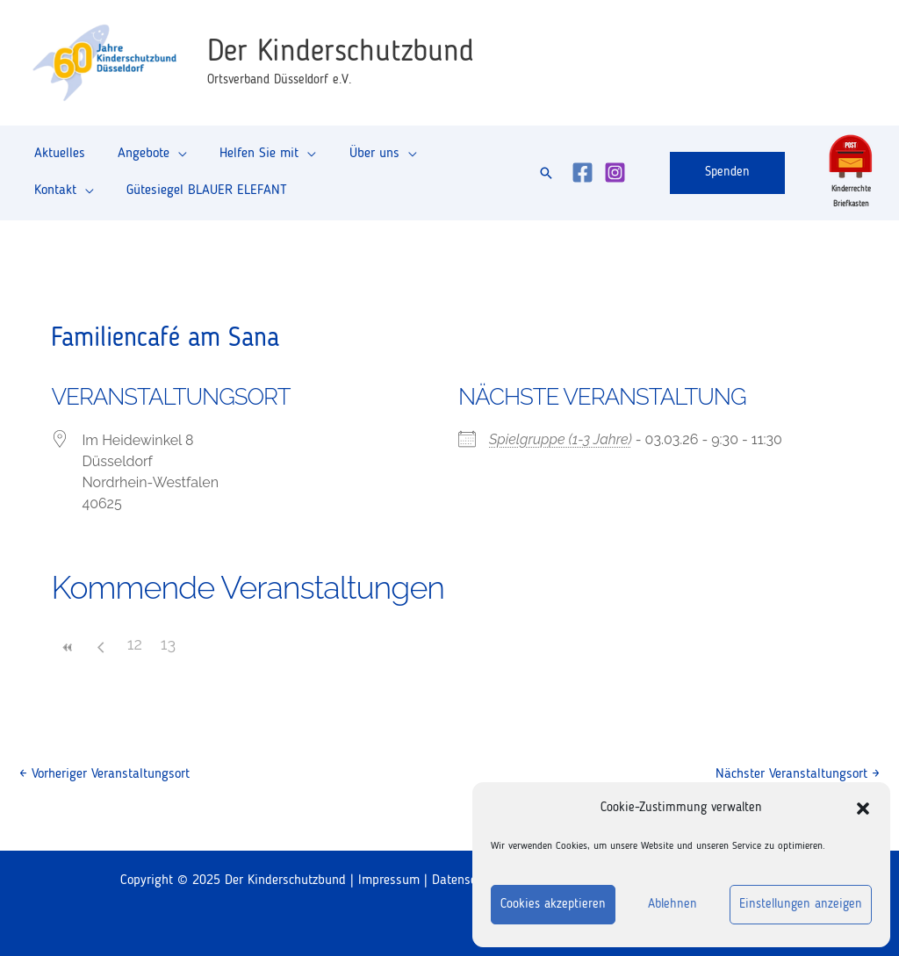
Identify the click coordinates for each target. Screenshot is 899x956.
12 (134, 644)
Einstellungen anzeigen (800, 904)
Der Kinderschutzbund (340, 52)
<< (67, 647)
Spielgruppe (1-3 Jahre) (560, 439)
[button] (863, 808)
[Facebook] (582, 172)
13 (168, 644)
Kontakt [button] (449, 159)
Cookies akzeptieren (553, 904)
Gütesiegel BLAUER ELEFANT (112, 185)
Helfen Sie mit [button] (247, 159)
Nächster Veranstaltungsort (798, 774)
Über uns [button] (358, 159)
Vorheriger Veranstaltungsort (104, 774)
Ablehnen (672, 904)
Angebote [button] (136, 159)
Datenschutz (466, 880)
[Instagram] (615, 172)
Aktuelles (57, 159)
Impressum (389, 880)
